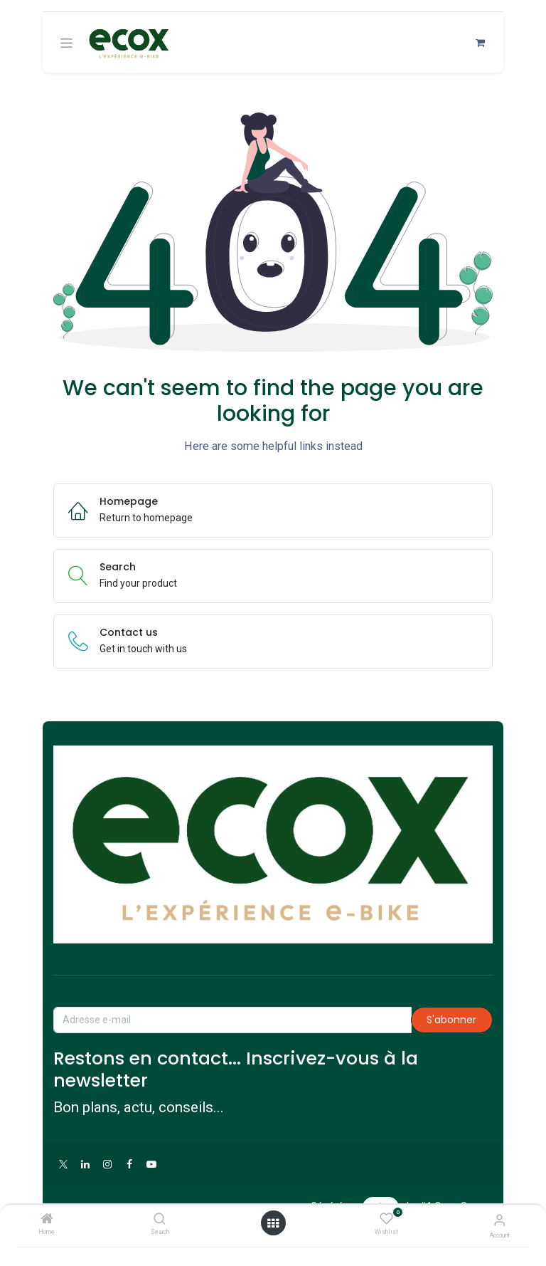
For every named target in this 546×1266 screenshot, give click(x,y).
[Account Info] (499, 1219)
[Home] (47, 1219)
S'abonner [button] (451, 1020)
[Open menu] (273, 1222)
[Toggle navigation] (66, 43)
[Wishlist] (386, 1218)
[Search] (159, 1219)
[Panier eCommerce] (480, 43)
